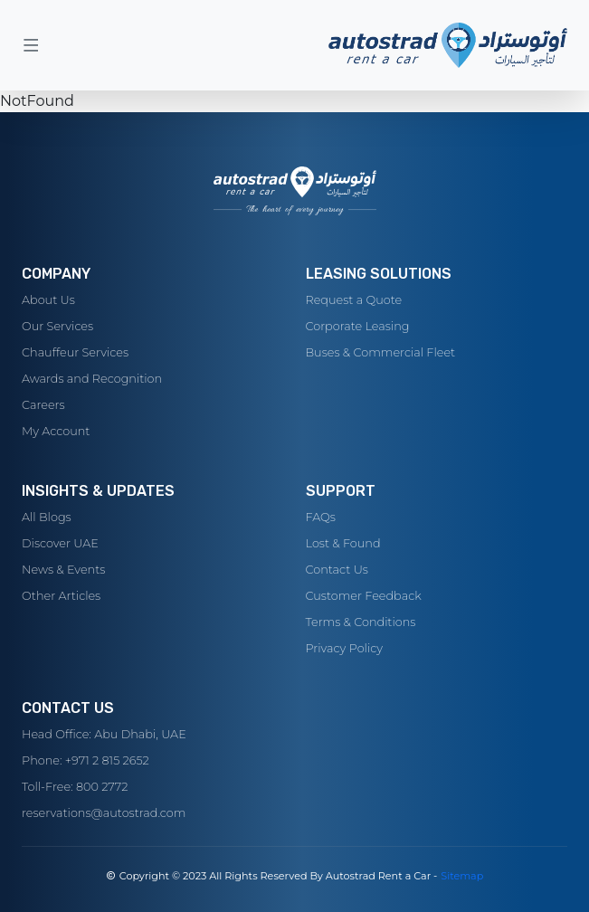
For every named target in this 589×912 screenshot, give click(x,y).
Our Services (57, 326)
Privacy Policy (345, 648)
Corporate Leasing (358, 326)
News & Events (63, 569)
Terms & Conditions (361, 622)
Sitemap (462, 875)
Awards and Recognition (92, 378)
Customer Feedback (364, 596)
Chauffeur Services (75, 352)
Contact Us (337, 569)
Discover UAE (60, 543)
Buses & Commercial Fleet (381, 352)
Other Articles (61, 596)
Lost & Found (343, 543)
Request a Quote (354, 300)
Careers (43, 405)
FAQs (321, 517)
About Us (48, 300)
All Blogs (46, 517)
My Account (56, 431)
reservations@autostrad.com (103, 813)
